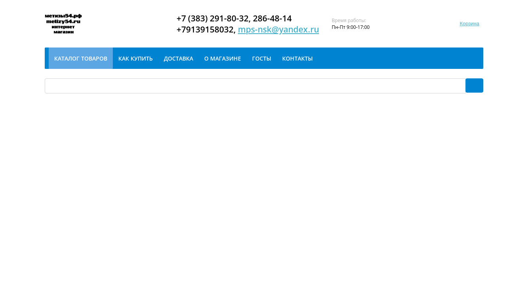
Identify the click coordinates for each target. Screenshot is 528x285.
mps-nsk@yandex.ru (278, 29)
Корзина (469, 24)
